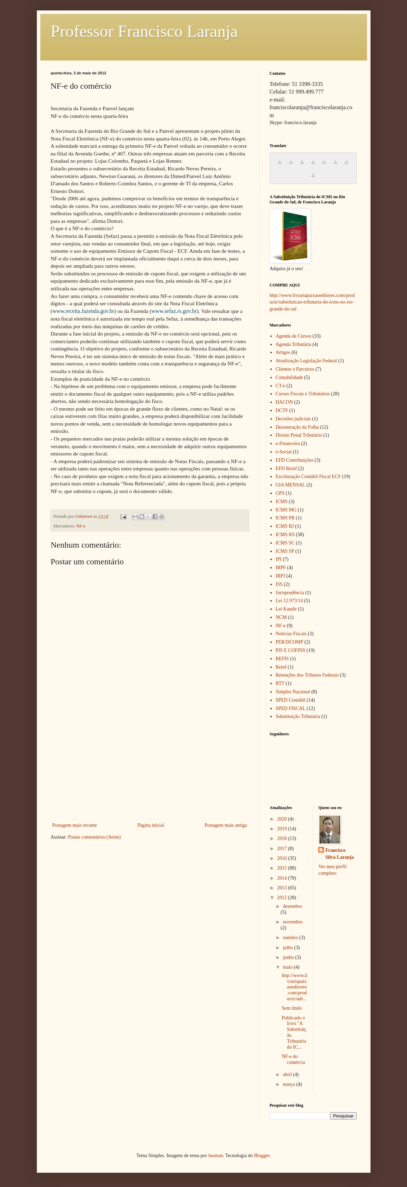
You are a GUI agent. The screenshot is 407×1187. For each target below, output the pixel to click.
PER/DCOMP (289, 642)
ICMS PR (285, 517)
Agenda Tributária (293, 344)
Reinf (281, 667)
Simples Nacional (293, 691)
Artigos (283, 352)
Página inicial (150, 825)
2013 (282, 887)
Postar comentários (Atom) (94, 837)
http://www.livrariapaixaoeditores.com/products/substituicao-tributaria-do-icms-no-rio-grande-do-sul (312, 302)
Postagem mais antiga (225, 825)
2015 (282, 868)
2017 (282, 848)
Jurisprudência (290, 592)
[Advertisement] (150, 768)
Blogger (261, 1155)
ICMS (281, 501)
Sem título (292, 1008)
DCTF (282, 410)
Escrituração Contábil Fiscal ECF (308, 476)
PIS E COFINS (291, 650)
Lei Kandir (286, 609)
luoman (215, 1155)
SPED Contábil (291, 700)
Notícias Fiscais (291, 633)
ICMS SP (285, 551)
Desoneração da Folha (297, 427)
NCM (281, 617)
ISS (279, 584)
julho (288, 947)
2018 (282, 838)
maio (288, 967)
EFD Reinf (286, 468)
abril (288, 1074)
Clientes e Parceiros (295, 369)
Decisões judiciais (293, 418)
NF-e (81, 526)
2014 (282, 878)
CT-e (280, 385)
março (289, 1084)
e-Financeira (288, 443)
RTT (280, 683)
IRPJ (280, 576)
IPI (279, 559)
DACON (284, 402)
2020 (282, 819)
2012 (282, 897)
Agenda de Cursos (293, 336)
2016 (282, 858)
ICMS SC (285, 543)
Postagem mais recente (74, 825)
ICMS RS (285, 534)
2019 (282, 828)
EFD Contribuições (295, 460)
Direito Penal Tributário (299, 435)
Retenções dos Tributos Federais (307, 675)
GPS (280, 493)
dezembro (292, 906)
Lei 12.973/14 (289, 600)
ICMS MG (286, 509)
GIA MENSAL (290, 484)
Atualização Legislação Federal (306, 360)
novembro (293, 921)
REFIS (282, 658)
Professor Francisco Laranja (144, 31)
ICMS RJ (285, 526)
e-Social (284, 451)
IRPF (281, 567)
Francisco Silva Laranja (339, 854)
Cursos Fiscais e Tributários (303, 393)
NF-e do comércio (293, 1059)
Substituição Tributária (298, 716)
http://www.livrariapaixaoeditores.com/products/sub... (294, 987)
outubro (291, 937)
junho (289, 957)
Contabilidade (289, 377)
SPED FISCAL (291, 708)
